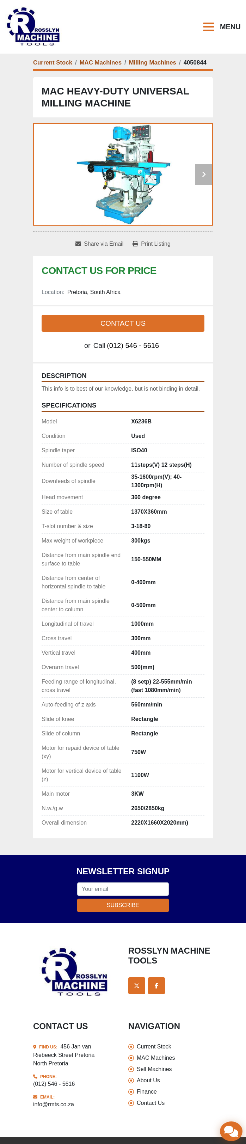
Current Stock (154, 1047)
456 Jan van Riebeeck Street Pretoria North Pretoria (63, 1055)
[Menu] (210, 27)
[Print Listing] (151, 244)
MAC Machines (156, 1058)
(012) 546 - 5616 (133, 345)
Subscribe (123, 905)
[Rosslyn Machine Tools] (75, 972)
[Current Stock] (52, 62)
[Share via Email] (99, 244)
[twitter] (136, 985)
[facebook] (156, 985)
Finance (147, 1092)
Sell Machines (154, 1069)
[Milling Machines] (152, 62)
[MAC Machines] (101, 62)
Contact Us (123, 323)
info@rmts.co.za (53, 1104)
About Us (148, 1080)
